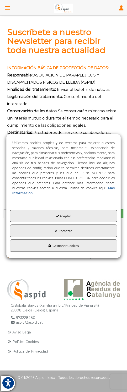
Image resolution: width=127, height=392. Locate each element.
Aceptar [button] (63, 216)
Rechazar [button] (63, 231)
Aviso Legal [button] (19, 332)
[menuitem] (63, 332)
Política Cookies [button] (23, 342)
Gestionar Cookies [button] (63, 246)
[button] (63, 8)
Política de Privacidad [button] (27, 351)
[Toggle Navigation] (121, 8)
